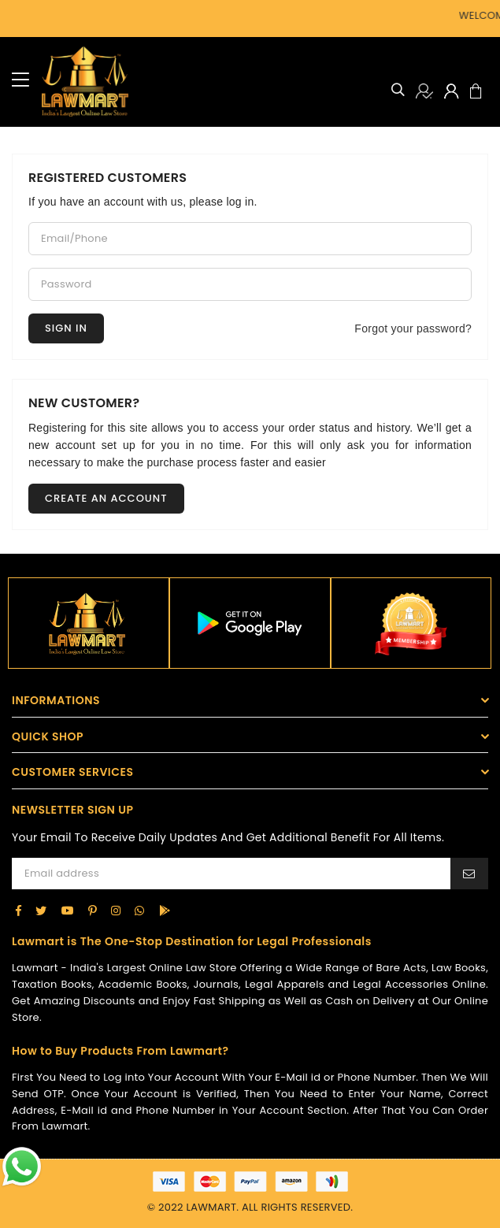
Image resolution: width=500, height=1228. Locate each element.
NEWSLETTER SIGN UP (72, 810)
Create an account (106, 498)
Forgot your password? (413, 328)
